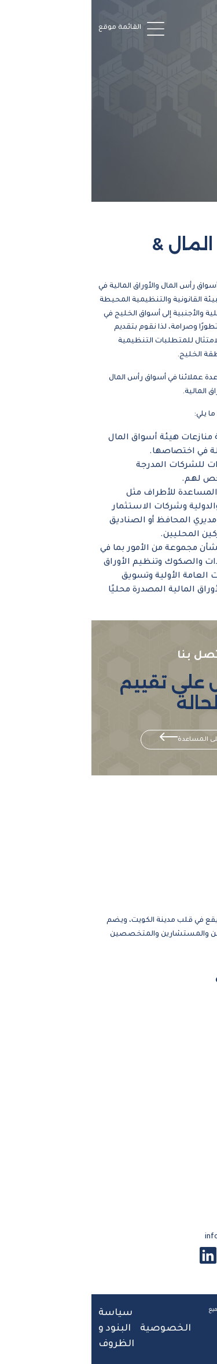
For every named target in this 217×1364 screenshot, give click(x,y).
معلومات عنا (180, 1020)
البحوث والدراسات (169, 1172)
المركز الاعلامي (177, 1134)
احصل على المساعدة (118, 739)
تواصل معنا (183, 1153)
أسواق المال (183, 1096)
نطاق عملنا (184, 1058)
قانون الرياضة (179, 1077)
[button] (41, 28)
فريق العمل (183, 1039)
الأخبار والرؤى (181, 1115)
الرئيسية (191, 1001)
